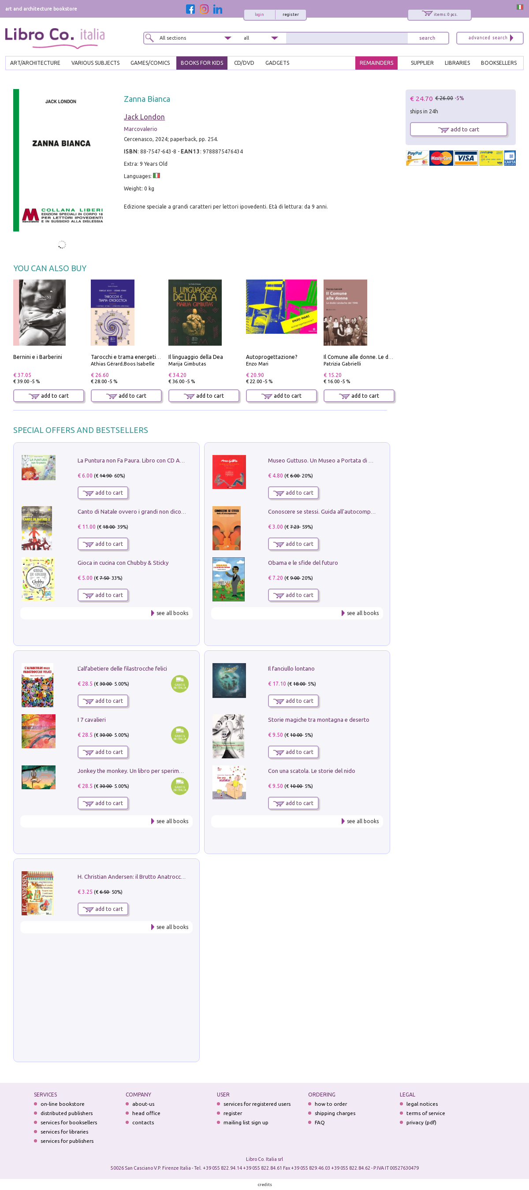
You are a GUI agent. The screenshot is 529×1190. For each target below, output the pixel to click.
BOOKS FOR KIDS (202, 63)
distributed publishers (67, 1113)
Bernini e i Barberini (37, 357)
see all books (172, 613)
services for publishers (67, 1141)
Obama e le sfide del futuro (303, 563)
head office (146, 1113)
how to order (331, 1104)
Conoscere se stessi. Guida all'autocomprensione (330, 511)
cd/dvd (244, 63)
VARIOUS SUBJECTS (95, 63)
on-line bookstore (63, 1104)
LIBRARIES (457, 63)
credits (265, 1184)
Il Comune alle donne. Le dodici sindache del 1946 (385, 357)
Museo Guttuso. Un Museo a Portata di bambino (329, 460)
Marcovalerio (140, 129)
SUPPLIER (422, 63)
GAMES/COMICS (150, 63)
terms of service (425, 1113)
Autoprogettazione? (271, 357)
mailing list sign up (246, 1122)
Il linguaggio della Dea (195, 357)
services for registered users (257, 1104)
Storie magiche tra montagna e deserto (318, 719)
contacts (143, 1122)
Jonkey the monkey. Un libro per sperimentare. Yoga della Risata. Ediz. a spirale (179, 771)
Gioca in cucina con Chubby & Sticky (123, 563)
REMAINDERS (376, 63)
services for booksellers (69, 1122)
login (259, 14)
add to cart (49, 396)
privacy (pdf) (421, 1122)
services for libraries (64, 1131)
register (291, 14)
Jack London (144, 117)
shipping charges (335, 1113)
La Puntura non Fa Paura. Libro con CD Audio (134, 460)
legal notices (422, 1104)
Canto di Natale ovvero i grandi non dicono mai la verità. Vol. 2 (157, 511)
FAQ (320, 1122)
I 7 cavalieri (92, 719)
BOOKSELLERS (499, 63)
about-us (143, 1104)
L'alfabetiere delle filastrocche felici (122, 668)
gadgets (277, 63)
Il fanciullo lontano (291, 668)
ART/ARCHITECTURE (35, 63)
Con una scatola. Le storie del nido (311, 771)
